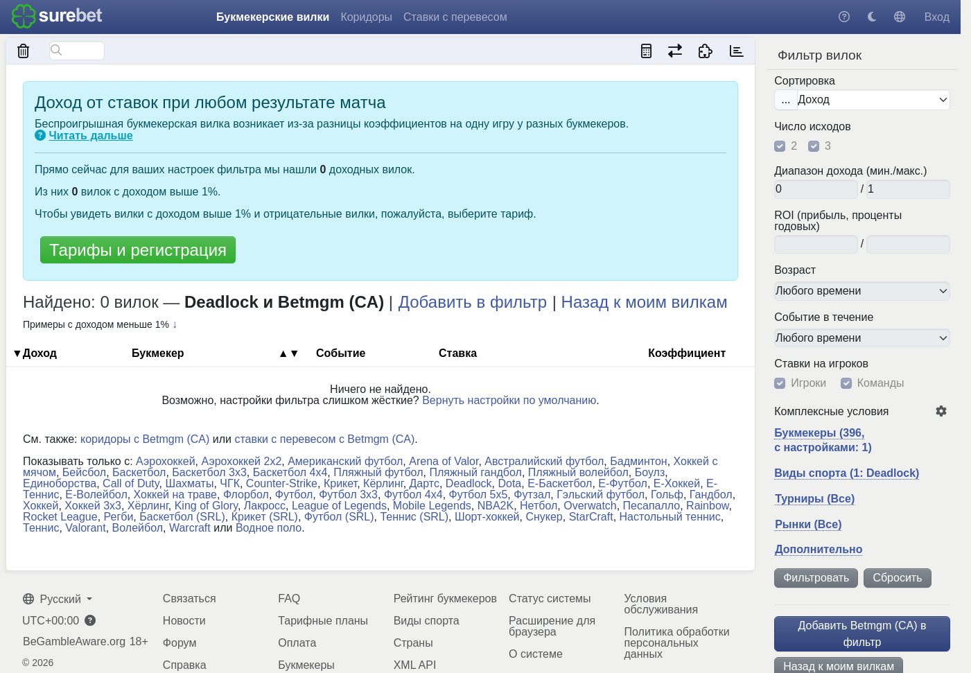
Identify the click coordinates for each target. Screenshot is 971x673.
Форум (180, 643)
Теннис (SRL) (414, 517)
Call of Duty (131, 483)
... (785, 99)
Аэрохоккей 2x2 (242, 461)
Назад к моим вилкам (644, 301)
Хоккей (40, 506)
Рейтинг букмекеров (445, 598)
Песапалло (652, 506)
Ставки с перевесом (455, 17)
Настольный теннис (670, 517)
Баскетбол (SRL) (182, 517)
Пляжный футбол (378, 472)
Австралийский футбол (544, 461)
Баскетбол (139, 472)
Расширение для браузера (552, 626)
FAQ (289, 598)
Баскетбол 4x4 (290, 472)
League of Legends (339, 506)
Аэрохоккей (165, 461)
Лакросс (265, 506)
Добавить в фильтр (473, 301)
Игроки (808, 383)
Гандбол (711, 494)
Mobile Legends (432, 506)
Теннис (41, 528)
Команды (880, 383)
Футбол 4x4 (413, 494)
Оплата (297, 643)
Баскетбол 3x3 (209, 472)
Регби (119, 517)
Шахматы (189, 483)
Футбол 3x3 (348, 494)
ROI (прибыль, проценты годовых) (838, 221)
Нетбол (538, 506)
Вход (937, 17)
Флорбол (246, 494)
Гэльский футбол (601, 494)
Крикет (340, 483)
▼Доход (34, 353)
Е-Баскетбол (559, 483)
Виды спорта (427, 621)
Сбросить (897, 578)
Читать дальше (90, 135)
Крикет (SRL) (264, 517)
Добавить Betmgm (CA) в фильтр (862, 634)
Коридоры (366, 17)
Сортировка (804, 81)
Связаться (189, 598)
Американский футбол (345, 461)
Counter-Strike (281, 483)
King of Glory (206, 506)
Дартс (424, 483)
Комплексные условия (831, 411)
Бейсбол (84, 472)
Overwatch (589, 506)
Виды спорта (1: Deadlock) (846, 473)
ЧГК (230, 483)
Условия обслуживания (661, 604)
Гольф (667, 494)
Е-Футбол (622, 483)
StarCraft (591, 517)
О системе (536, 654)
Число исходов (812, 126)
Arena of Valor (443, 461)
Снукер (543, 517)
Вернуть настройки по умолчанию (509, 400)
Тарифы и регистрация (138, 250)
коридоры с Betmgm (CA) (144, 439)
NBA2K (496, 506)
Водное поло (268, 528)
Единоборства (59, 483)
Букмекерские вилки (272, 17)
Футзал (532, 494)
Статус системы (550, 598)
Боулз (650, 472)
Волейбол (137, 528)
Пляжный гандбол (475, 472)
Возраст (795, 270)
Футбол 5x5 (478, 494)
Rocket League (60, 517)
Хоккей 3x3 (92, 506)
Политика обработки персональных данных (677, 643)
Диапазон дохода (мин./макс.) (850, 171)
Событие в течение (823, 317)
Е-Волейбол (96, 494)
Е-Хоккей (677, 483)
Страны (413, 643)
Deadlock (469, 483)
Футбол (294, 494)
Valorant (85, 528)
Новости (184, 621)
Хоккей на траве (175, 494)
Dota (509, 483)
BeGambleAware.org (74, 641)
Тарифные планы (323, 621)
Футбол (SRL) (339, 517)
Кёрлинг (383, 483)
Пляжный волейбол (578, 472)
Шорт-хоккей (487, 517)
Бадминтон (638, 461)
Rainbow (707, 506)
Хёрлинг (148, 506)
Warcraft (190, 528)
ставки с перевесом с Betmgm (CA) (324, 439)
